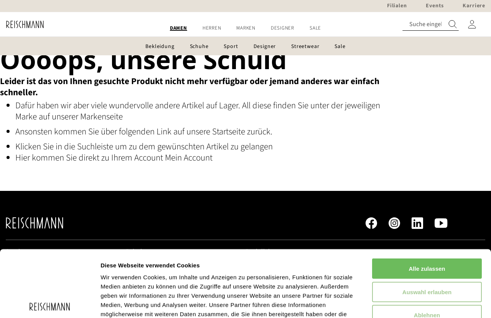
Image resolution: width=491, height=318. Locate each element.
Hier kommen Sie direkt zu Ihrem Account (90, 157)
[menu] (245, 28)
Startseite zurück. (242, 131)
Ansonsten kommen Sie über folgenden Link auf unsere (113, 131)
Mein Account (189, 157)
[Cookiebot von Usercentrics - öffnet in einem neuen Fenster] (49, 303)
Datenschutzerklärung (195, 273)
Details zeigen (408, 303)
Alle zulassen (427, 200)
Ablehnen (427, 246)
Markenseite (101, 116)
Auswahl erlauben (426, 223)
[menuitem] (178, 28)
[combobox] (430, 24)
